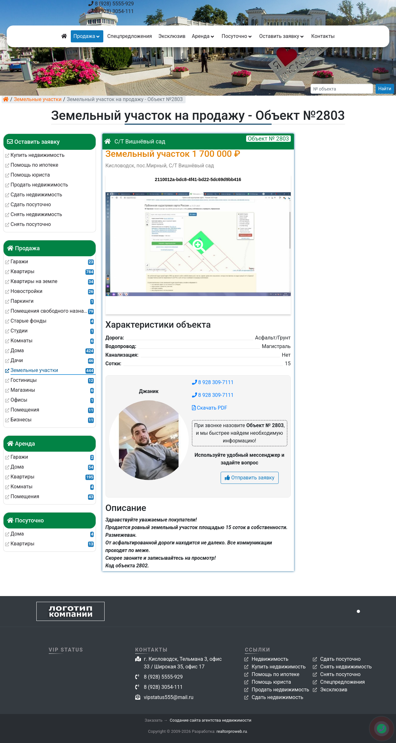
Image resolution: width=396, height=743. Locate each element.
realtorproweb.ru (231, 731)
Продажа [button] (87, 36)
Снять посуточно (340, 674)
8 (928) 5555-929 (111, 4)
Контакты (322, 36)
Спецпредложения (129, 36)
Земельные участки (38, 99)
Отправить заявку (249, 478)
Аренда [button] (203, 36)
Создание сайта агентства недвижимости (210, 720)
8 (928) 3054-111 (111, 11)
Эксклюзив (171, 36)
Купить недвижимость (278, 667)
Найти (385, 88)
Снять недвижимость (346, 667)
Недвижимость (270, 659)
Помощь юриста (271, 682)
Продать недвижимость (280, 690)
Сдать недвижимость (277, 697)
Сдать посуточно (340, 659)
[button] (198, 241)
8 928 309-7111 (213, 382)
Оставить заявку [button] (282, 36)
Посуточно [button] (237, 36)
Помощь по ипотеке (275, 674)
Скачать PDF (209, 408)
